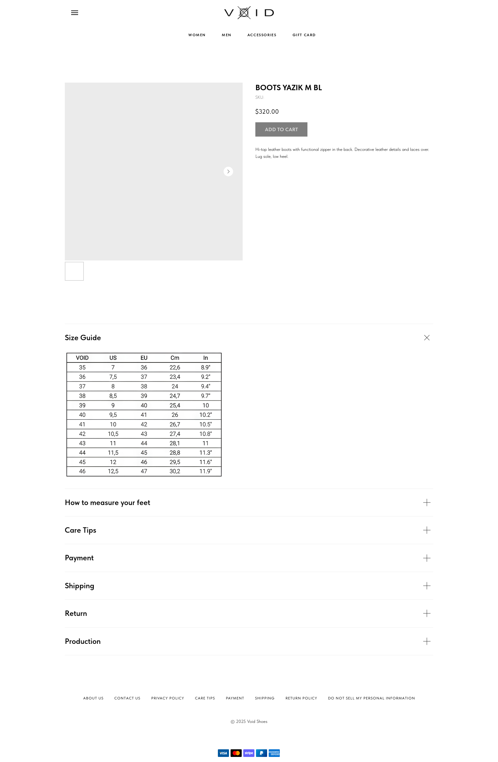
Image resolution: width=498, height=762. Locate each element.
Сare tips (205, 698)
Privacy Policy (167, 698)
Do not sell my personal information (371, 698)
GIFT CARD (304, 35)
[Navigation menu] (74, 12)
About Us (93, 698)
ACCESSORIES (262, 35)
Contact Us (127, 698)
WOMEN (197, 35)
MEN (227, 35)
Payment (235, 698)
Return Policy (301, 698)
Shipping (265, 698)
